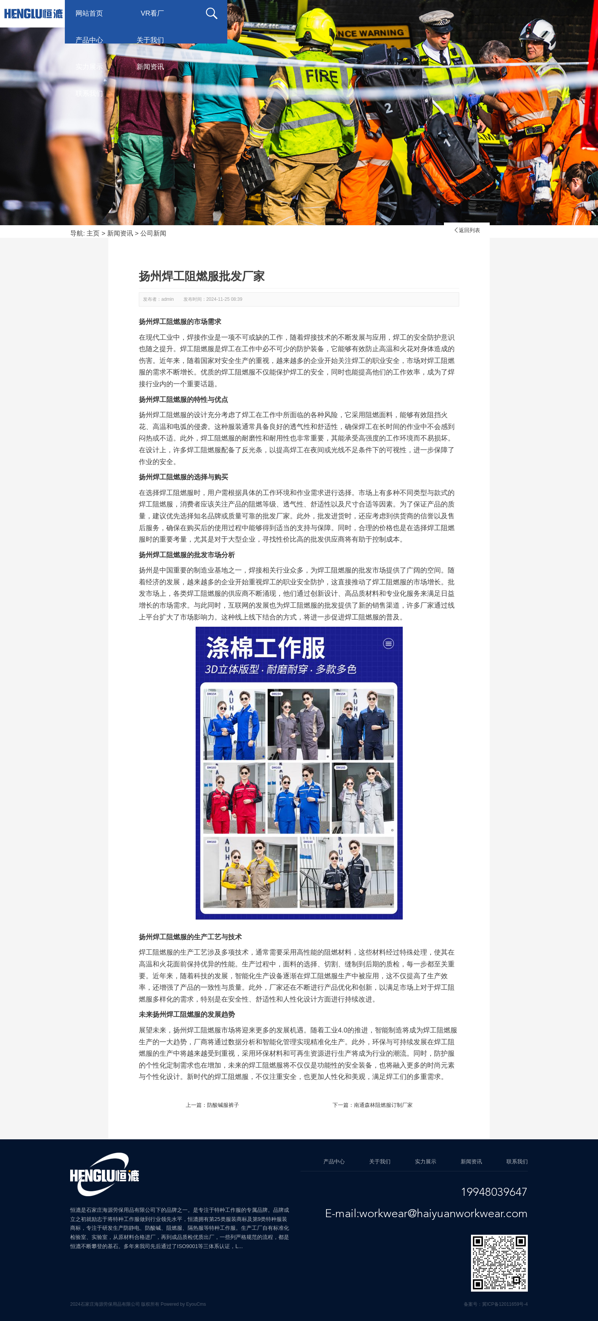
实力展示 (404, 13)
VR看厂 (223, 13)
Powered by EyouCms (182, 1304)
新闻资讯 (465, 13)
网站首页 (160, 13)
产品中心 (282, 13)
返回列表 (466, 230)
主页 (93, 233)
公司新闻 (153, 233)
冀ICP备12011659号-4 (505, 1304)
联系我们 (526, 13)
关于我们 (343, 13)
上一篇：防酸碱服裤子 (212, 1105)
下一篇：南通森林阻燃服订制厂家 (373, 1105)
